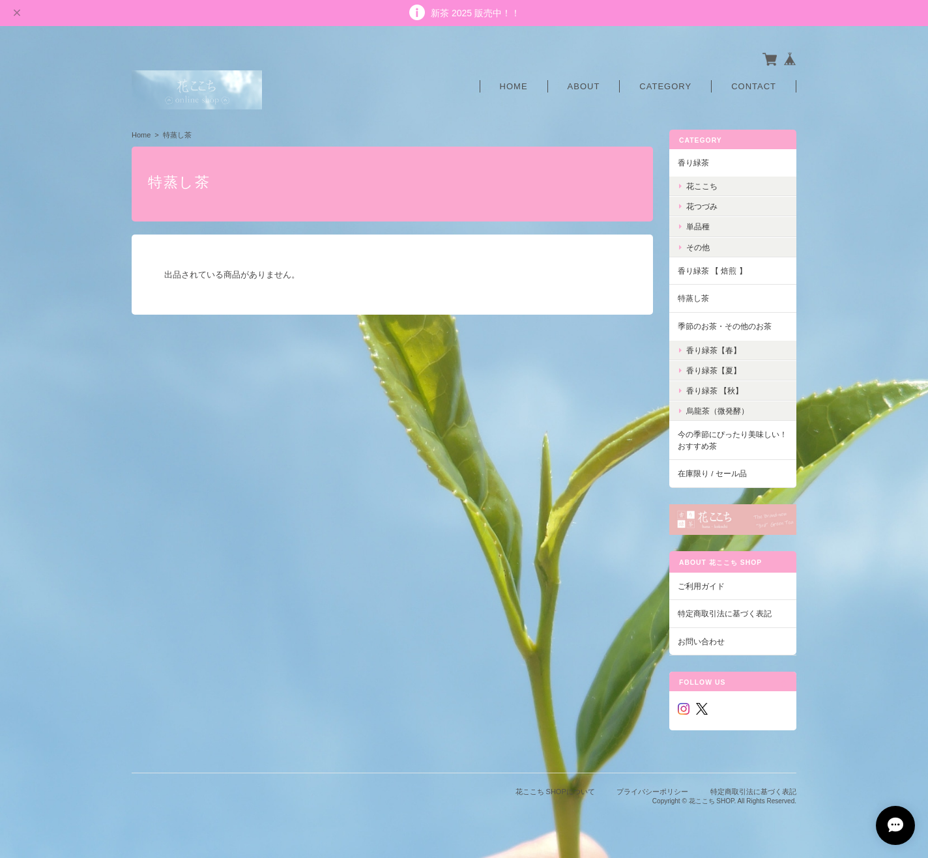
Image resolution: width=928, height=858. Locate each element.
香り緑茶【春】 (713, 350)
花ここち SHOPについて (555, 791)
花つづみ (702, 206)
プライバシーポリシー (652, 791)
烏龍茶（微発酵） (717, 411)
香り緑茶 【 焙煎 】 (712, 270)
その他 (698, 247)
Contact (753, 86)
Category (665, 86)
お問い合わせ (701, 641)
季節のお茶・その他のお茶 (725, 326)
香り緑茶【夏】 (713, 370)
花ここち (702, 186)
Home (514, 86)
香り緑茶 (693, 162)
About (584, 86)
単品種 (698, 226)
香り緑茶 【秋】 (714, 390)
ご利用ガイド (701, 586)
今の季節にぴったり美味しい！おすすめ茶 (732, 440)
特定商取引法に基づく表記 (725, 613)
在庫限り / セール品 (712, 473)
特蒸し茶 (693, 298)
